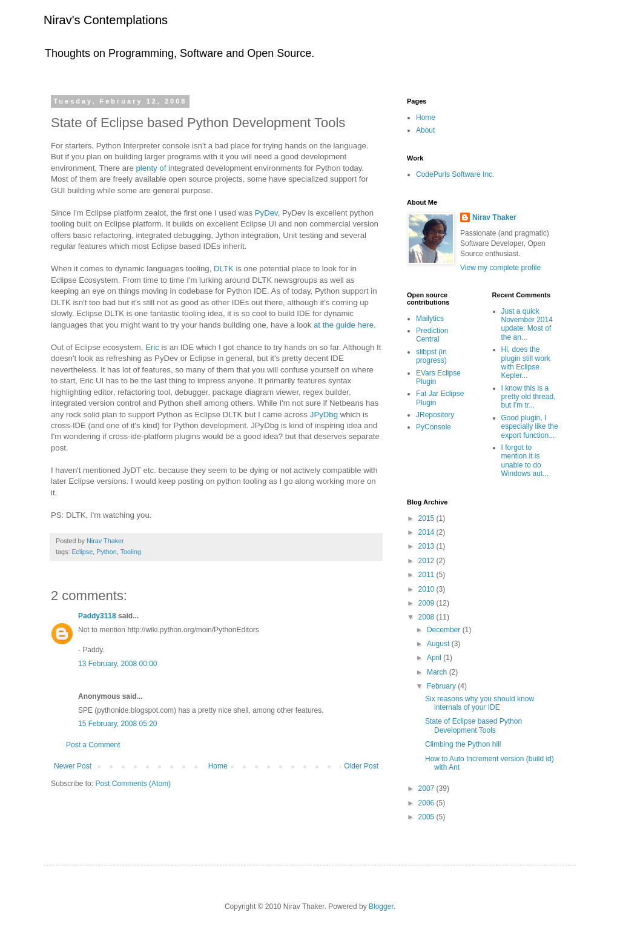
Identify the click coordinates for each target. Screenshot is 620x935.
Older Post (361, 766)
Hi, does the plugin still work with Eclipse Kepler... (525, 362)
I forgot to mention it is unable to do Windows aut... (525, 460)
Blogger (381, 906)
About (425, 130)
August (439, 643)
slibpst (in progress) (431, 356)
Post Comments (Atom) (133, 783)
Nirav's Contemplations (106, 20)
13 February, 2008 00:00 (117, 663)
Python (106, 551)
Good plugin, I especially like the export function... (529, 427)
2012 (427, 561)
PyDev (266, 212)
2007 (427, 788)
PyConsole (433, 427)
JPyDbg (324, 414)
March (438, 672)
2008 (427, 617)
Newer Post (72, 766)
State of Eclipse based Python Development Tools (473, 725)
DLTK (224, 268)
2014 (427, 532)
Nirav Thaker (494, 217)
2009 (427, 603)
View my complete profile (500, 267)
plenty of (152, 168)
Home (218, 766)
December (445, 630)
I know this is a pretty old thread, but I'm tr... (528, 397)
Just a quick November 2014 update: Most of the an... (527, 324)
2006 (427, 803)
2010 (427, 589)
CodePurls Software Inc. (455, 174)
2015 (427, 518)
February (442, 686)
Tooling (130, 551)
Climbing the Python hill (463, 744)
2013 (427, 546)
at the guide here (344, 324)
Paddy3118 (97, 616)
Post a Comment (93, 745)
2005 (427, 817)
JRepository (435, 415)
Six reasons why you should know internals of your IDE (479, 703)
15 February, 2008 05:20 (117, 723)
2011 (427, 574)
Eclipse (82, 551)
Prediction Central (432, 334)
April (435, 657)
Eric (152, 347)
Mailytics (430, 318)
